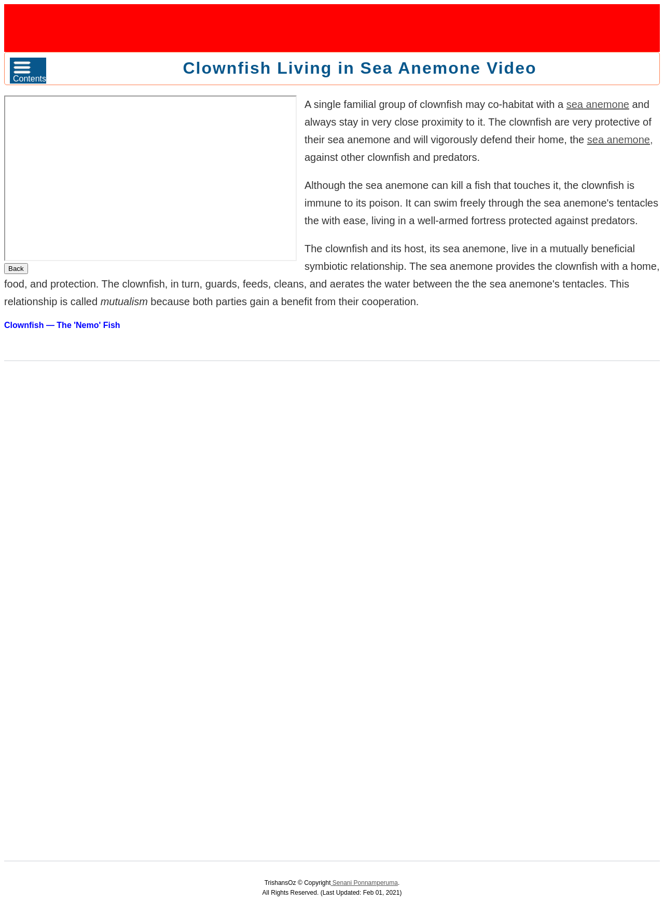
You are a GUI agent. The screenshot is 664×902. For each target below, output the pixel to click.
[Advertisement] (332, 27)
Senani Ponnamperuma (364, 882)
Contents (29, 72)
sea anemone (597, 104)
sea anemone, (620, 139)
